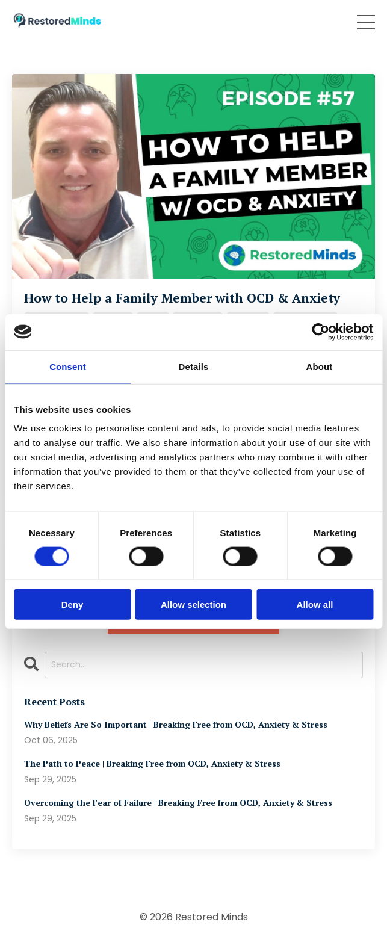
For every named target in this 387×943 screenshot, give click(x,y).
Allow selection (193, 604)
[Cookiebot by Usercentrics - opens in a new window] (320, 332)
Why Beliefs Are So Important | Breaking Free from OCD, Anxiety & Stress (175, 725)
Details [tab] (194, 366)
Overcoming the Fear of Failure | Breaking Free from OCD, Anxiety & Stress (178, 803)
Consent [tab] (67, 366)
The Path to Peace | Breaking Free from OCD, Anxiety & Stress (152, 764)
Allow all (315, 604)
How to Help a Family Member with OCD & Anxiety (182, 298)
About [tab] (319, 366)
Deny (72, 604)
